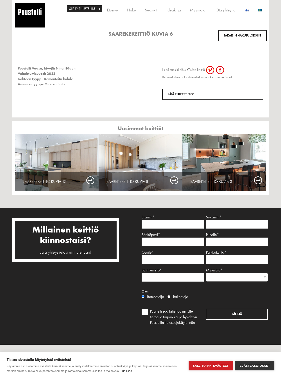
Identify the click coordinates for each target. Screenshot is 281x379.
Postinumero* (173, 275)
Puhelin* (237, 239)
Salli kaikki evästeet (211, 365)
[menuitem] (84, 9)
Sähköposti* (173, 239)
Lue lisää (126, 371)
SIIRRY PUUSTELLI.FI (82, 9)
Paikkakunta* (237, 257)
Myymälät (198, 10)
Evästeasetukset (255, 365)
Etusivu (112, 10)
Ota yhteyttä (226, 10)
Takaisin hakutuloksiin (242, 35)
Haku (131, 10)
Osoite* (173, 257)
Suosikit (151, 10)
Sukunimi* (237, 222)
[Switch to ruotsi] (259, 9)
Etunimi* (173, 222)
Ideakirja (173, 10)
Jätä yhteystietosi (181, 94)
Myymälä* (237, 274)
